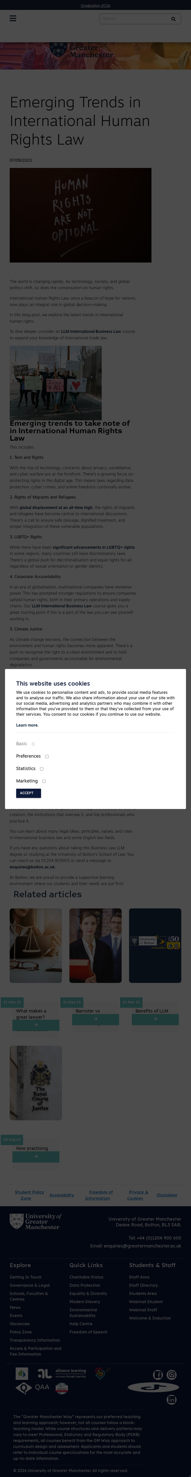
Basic (21, 744)
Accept (27, 793)
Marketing (27, 781)
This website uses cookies (53, 684)
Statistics (26, 769)
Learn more (27, 726)
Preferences (28, 756)
